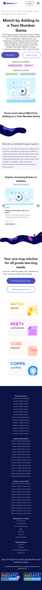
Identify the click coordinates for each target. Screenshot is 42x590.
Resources (5, 11)
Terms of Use (6, 560)
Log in (30, 3)
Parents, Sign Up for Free (21, 281)
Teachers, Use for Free (21, 289)
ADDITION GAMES (27, 74)
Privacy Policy (19, 560)
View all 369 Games (21, 184)
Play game (10, 55)
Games (13, 11)
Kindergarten (28, 11)
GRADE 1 (28, 65)
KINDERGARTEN (15, 65)
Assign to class (31, 55)
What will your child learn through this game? (21, 144)
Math (19, 11)
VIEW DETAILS (10, 224)
